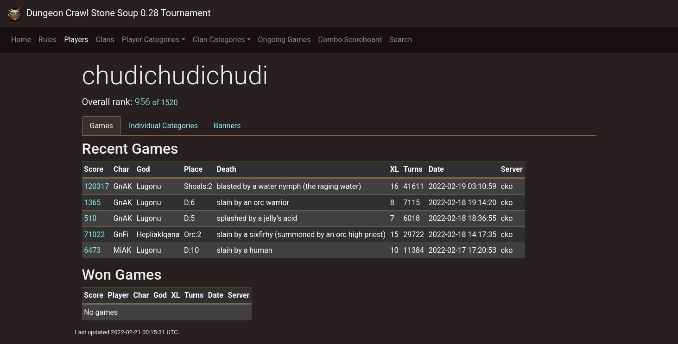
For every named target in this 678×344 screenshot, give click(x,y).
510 (90, 218)
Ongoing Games (284, 39)
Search (400, 39)
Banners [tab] (227, 125)
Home (21, 39)
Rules (47, 39)
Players (76, 39)
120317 (96, 186)
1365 (92, 202)
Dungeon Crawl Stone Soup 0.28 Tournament (109, 13)
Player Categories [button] (151, 39)
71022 (94, 234)
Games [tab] (101, 125)
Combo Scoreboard (350, 39)
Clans (105, 39)
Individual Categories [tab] (163, 125)
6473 (92, 250)
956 (156, 101)
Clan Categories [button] (219, 39)
